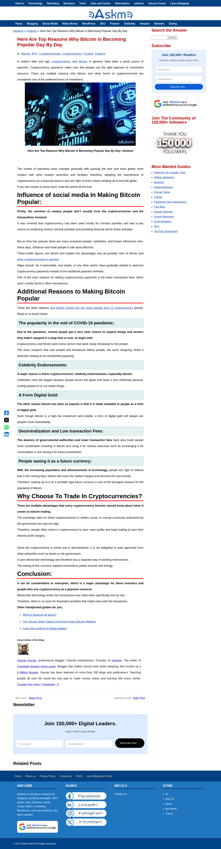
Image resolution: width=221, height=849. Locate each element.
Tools (82, 3)
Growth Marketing (164, 216)
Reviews (159, 23)
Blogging (32, 23)
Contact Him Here (28, 684)
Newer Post (35, 698)
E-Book (158, 197)
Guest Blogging (162, 221)
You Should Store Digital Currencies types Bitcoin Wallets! (59, 621)
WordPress (88, 23)
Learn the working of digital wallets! (45, 628)
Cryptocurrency (73, 53)
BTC (35, 53)
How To (170, 799)
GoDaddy (129, 23)
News (169, 804)
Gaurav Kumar (157, 3)
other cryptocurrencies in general (38, 259)
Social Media (50, 23)
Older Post (139, 698)
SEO (102, 23)
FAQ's (79, 776)
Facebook (48, 684)
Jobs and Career (100, 3)
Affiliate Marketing (164, 177)
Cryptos (89, 53)
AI (167, 794)
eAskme (139, 3)
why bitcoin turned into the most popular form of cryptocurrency (91, 308)
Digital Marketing (163, 187)
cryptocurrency (61, 61)
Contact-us (66, 776)
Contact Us (120, 794)
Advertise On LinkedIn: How (169, 172)
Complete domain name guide (36, 666)
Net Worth (171, 808)
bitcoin (83, 61)
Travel (169, 813)
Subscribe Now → (130, 743)
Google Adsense (163, 211)
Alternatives (122, 3)
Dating (173, 23)
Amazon (145, 23)
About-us (30, 776)
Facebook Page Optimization (170, 202)
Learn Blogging (179, 3)
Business (69, 3)
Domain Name (162, 192)
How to (19, 3)
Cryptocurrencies (50, 53)
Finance (115, 23)
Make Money (70, 23)
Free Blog (159, 206)
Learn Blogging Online (99, 776)
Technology (35, 3)
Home (18, 23)
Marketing (53, 3)
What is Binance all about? (39, 614)
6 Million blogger (27, 672)
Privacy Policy (48, 776)
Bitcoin (26, 53)
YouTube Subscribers (166, 231)
